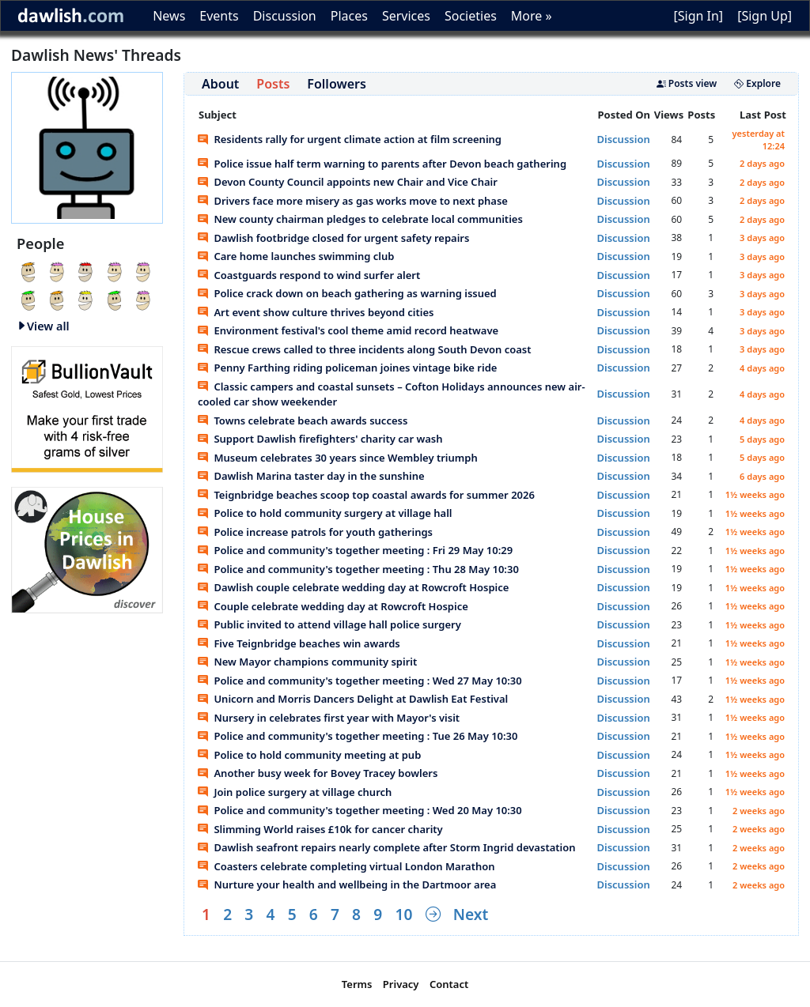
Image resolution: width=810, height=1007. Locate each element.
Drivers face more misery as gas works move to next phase (353, 201)
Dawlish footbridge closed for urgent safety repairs (333, 238)
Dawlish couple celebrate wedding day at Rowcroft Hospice (353, 587)
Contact (449, 984)
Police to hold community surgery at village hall (325, 513)
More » (531, 16)
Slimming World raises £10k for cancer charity (320, 829)
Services (406, 16)
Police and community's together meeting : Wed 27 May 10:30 (360, 680)
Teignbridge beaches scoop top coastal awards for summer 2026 (366, 495)
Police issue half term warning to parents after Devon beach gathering (382, 164)
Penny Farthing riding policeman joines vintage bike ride (347, 367)
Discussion (284, 16)
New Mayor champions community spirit (307, 661)
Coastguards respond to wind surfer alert (309, 275)
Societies (471, 16)
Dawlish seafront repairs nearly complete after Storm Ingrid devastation (387, 847)
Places (349, 16)
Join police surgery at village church (295, 792)
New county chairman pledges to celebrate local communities (360, 219)
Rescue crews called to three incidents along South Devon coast (365, 349)
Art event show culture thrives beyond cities (316, 312)
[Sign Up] (764, 16)
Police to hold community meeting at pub (309, 755)
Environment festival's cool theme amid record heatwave (348, 330)
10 (403, 914)
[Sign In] (698, 16)
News (169, 16)
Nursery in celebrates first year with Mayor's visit (329, 718)
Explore (757, 83)
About (220, 83)
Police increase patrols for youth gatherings (315, 532)
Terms (357, 984)
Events (218, 16)
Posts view (687, 83)
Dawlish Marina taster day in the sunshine (311, 476)
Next (471, 914)
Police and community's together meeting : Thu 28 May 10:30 (358, 569)
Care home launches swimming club (296, 256)
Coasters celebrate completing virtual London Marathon (346, 866)
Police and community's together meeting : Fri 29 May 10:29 (355, 550)
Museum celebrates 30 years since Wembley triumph (338, 458)
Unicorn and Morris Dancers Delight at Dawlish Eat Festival (353, 699)
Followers (336, 83)
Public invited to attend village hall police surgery (329, 624)
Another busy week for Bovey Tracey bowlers (317, 773)
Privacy (401, 984)
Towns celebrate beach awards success (302, 420)
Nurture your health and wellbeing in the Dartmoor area (347, 884)
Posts (273, 83)
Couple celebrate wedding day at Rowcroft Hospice (333, 606)
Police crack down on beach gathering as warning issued (347, 293)
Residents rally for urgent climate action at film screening (350, 139)
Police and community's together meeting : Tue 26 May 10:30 (358, 736)
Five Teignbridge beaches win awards (299, 643)
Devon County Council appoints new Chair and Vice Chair (348, 182)
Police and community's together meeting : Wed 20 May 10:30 (360, 810)
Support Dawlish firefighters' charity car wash (320, 439)
